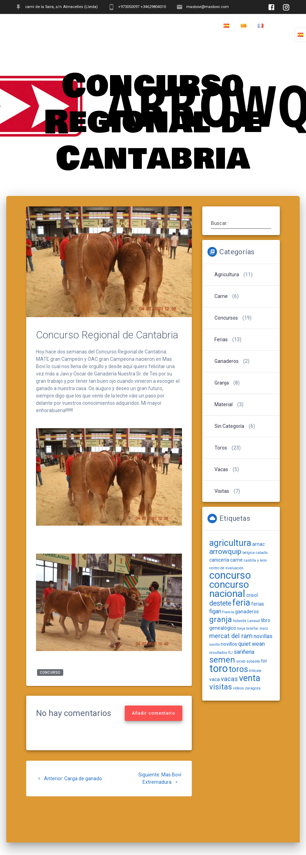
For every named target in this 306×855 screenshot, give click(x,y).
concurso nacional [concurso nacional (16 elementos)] (229, 589)
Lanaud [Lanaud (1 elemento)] (253, 621)
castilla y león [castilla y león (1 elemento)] (255, 560)
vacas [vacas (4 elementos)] (229, 678)
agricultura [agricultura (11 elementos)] (230, 543)
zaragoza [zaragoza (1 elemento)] (253, 688)
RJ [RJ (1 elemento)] (230, 652)
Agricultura (226, 274)
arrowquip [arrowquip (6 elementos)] (225, 551)
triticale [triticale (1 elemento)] (255, 670)
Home (282, 26)
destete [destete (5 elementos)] (220, 603)
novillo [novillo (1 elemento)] (214, 644)
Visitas (221, 491)
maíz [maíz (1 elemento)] (264, 628)
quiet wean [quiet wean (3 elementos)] (251, 644)
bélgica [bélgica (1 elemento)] (248, 552)
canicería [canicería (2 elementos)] (219, 560)
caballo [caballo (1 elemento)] (262, 552)
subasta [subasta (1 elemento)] (253, 661)
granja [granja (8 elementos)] (220, 619)
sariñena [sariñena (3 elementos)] (244, 652)
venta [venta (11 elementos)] (249, 678)
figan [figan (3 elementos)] (215, 611)
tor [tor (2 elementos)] (264, 661)
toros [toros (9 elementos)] (238, 669)
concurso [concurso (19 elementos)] (230, 575)
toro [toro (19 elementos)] (218, 668)
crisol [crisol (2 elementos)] (252, 595)
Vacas (221, 469)
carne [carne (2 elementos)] (236, 560)
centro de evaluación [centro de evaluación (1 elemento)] (226, 568)
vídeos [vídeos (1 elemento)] (238, 688)
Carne (221, 296)
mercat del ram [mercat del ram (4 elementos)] (231, 636)
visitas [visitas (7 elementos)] (220, 686)
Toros (220, 448)
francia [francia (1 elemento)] (228, 612)
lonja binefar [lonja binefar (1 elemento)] (247, 628)
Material (223, 404)
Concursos (226, 318)
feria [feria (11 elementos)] (241, 603)
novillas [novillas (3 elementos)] (263, 636)
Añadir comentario (153, 713)
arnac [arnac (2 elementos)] (258, 544)
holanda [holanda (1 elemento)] (239, 621)
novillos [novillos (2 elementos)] (229, 644)
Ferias (221, 339)
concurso (50, 672)
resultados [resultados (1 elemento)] (218, 652)
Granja (221, 383)
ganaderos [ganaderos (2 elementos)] (247, 611)
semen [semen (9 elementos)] (222, 660)
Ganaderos (226, 361)
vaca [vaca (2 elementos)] (214, 679)
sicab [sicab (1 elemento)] (240, 661)
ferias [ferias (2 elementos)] (257, 604)
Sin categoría (229, 426)
